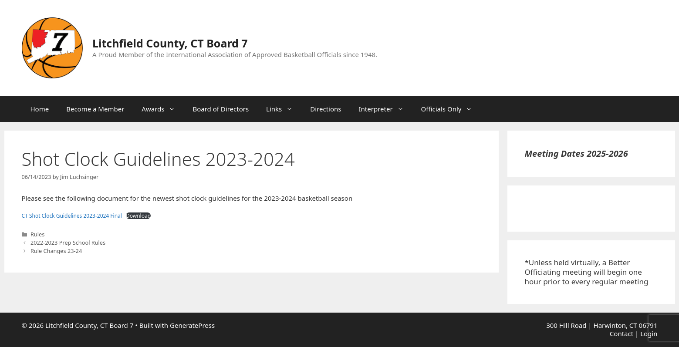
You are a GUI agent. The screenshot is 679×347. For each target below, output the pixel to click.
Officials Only (451, 109)
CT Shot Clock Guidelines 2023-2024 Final (72, 215)
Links (283, 109)
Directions (325, 108)
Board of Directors (221, 108)
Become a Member (95, 108)
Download (138, 215)
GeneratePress (192, 325)
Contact (621, 333)
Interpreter (385, 109)
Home (39, 108)
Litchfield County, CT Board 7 (170, 43)
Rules (37, 234)
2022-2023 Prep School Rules (67, 242)
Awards (163, 109)
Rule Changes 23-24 (56, 251)
